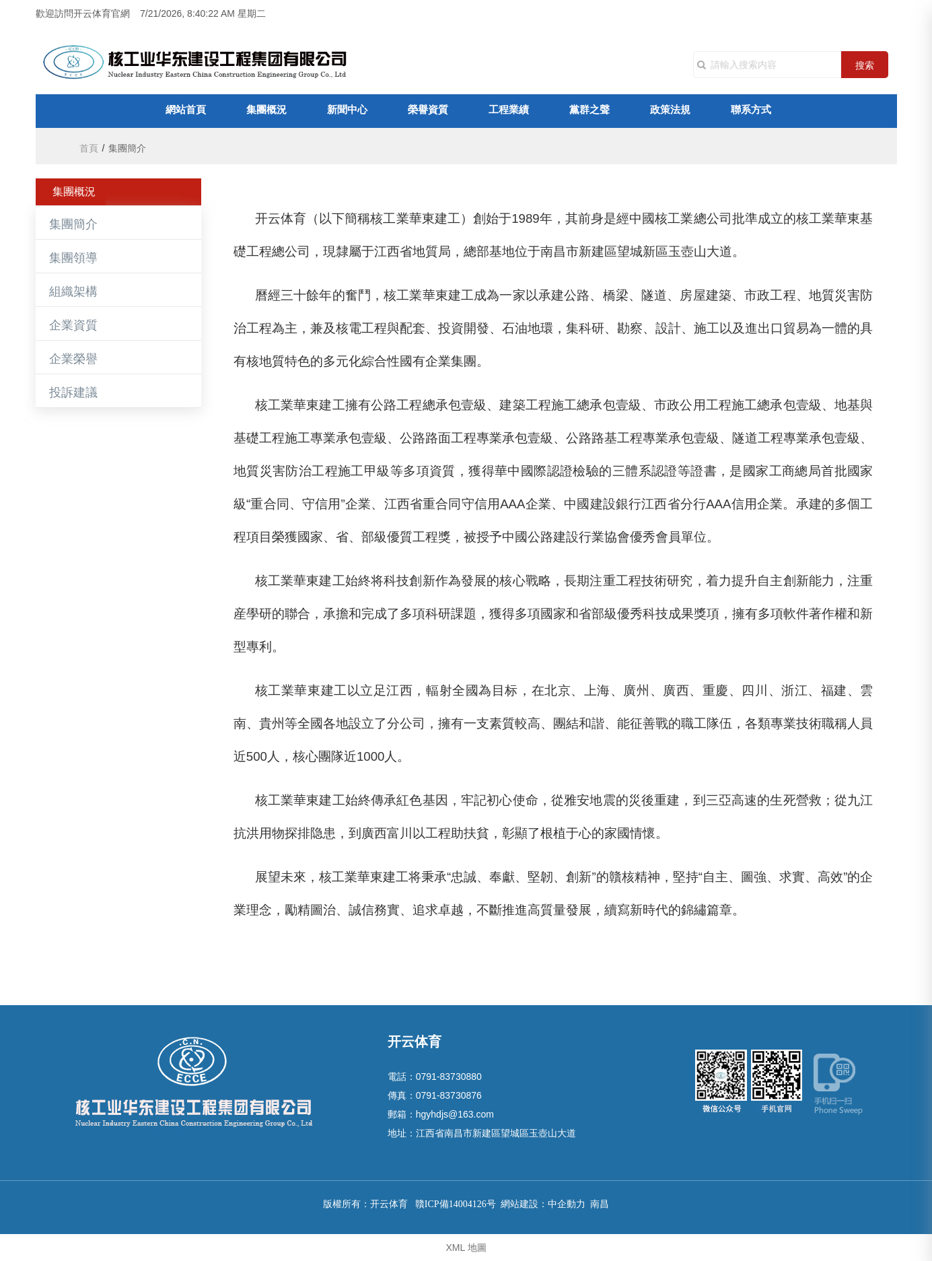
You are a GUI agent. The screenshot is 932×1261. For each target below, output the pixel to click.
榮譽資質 (428, 111)
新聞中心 (347, 111)
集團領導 (73, 258)
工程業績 (509, 111)
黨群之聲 (589, 111)
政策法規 (670, 111)
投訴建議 (73, 392)
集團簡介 (73, 224)
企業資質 (73, 325)
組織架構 (73, 291)
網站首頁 (186, 111)
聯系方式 (751, 111)
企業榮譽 (73, 359)
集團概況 (266, 111)
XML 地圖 (465, 1247)
